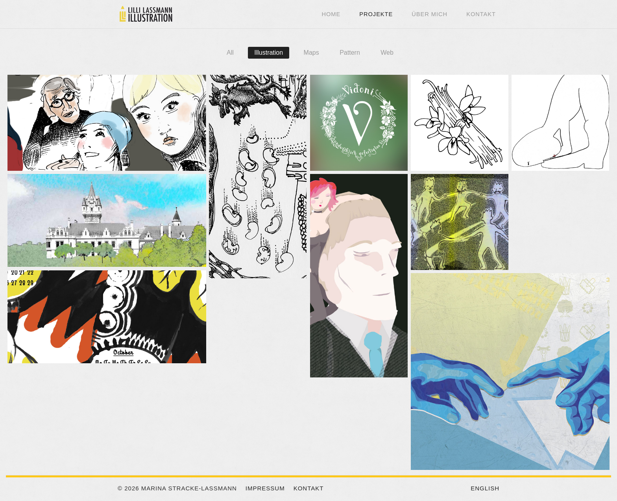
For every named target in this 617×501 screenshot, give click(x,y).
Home (330, 14)
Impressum (265, 488)
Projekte (376, 14)
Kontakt (481, 14)
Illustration (268, 52)
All (230, 52)
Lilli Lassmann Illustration (145, 14)
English (485, 488)
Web (387, 52)
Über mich (429, 14)
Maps (311, 52)
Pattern (350, 52)
